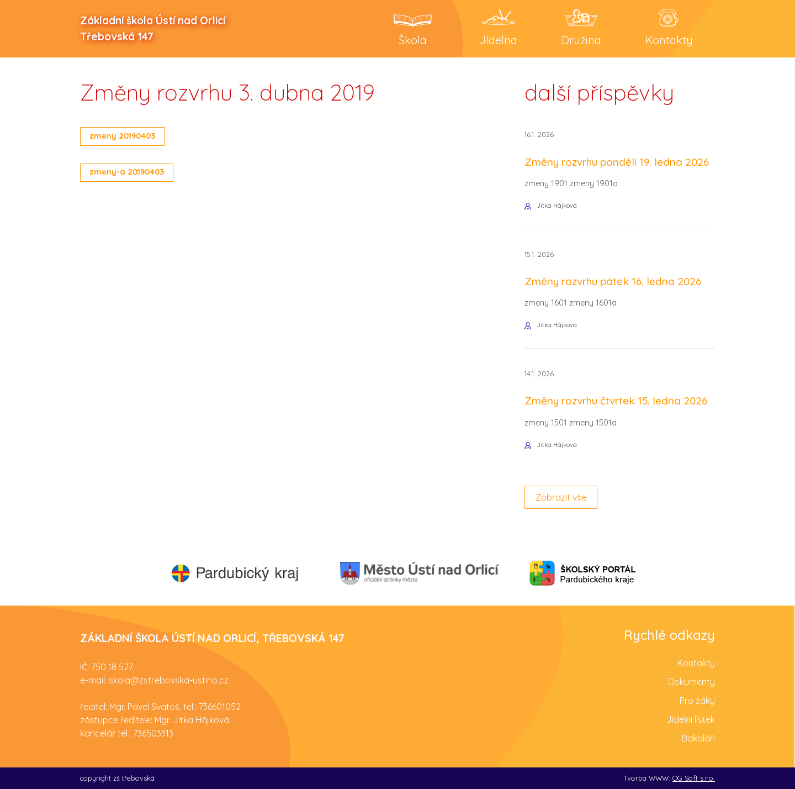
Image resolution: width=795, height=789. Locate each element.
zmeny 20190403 (122, 136)
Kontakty (696, 663)
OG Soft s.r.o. (693, 778)
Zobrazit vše (561, 497)
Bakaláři (698, 738)
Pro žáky (697, 700)
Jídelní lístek (690, 719)
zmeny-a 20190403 (126, 172)
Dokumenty (691, 681)
